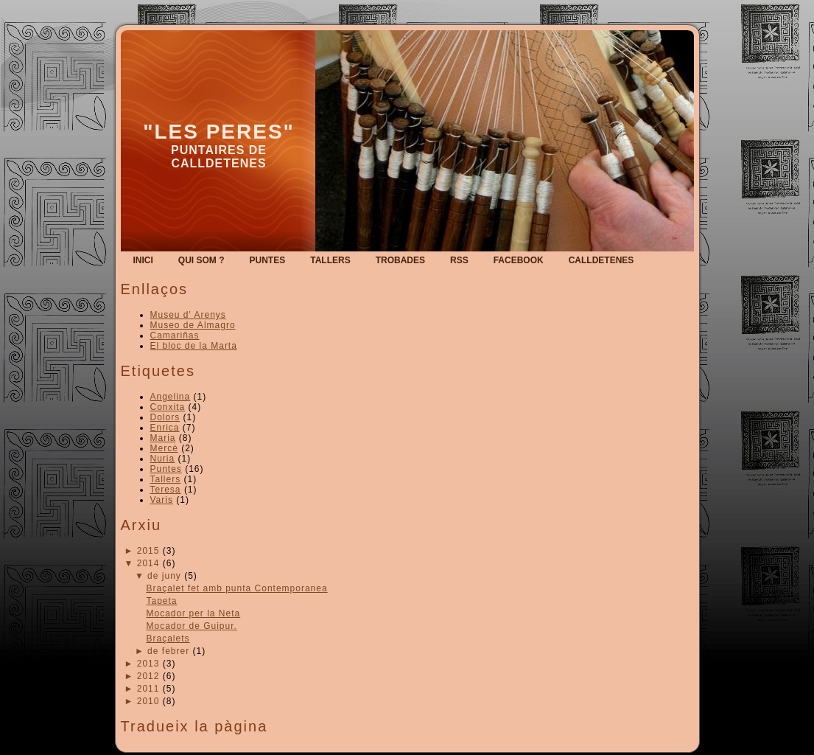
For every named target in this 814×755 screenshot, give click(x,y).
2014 (148, 563)
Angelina (170, 397)
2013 (148, 663)
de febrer (168, 651)
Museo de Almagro (193, 325)
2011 (148, 688)
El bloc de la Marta (193, 346)
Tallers (165, 479)
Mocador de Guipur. (191, 626)
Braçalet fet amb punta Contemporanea (236, 588)
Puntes (166, 469)
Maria (163, 438)
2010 (148, 701)
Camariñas (175, 335)
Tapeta (161, 601)
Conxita (168, 407)
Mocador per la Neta (193, 613)
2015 (148, 551)
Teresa (165, 489)
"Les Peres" (219, 131)
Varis (161, 500)
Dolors (165, 417)
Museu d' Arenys (188, 315)
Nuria (162, 458)
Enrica (165, 427)
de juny (164, 576)
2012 (148, 676)
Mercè (164, 448)
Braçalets (167, 638)
